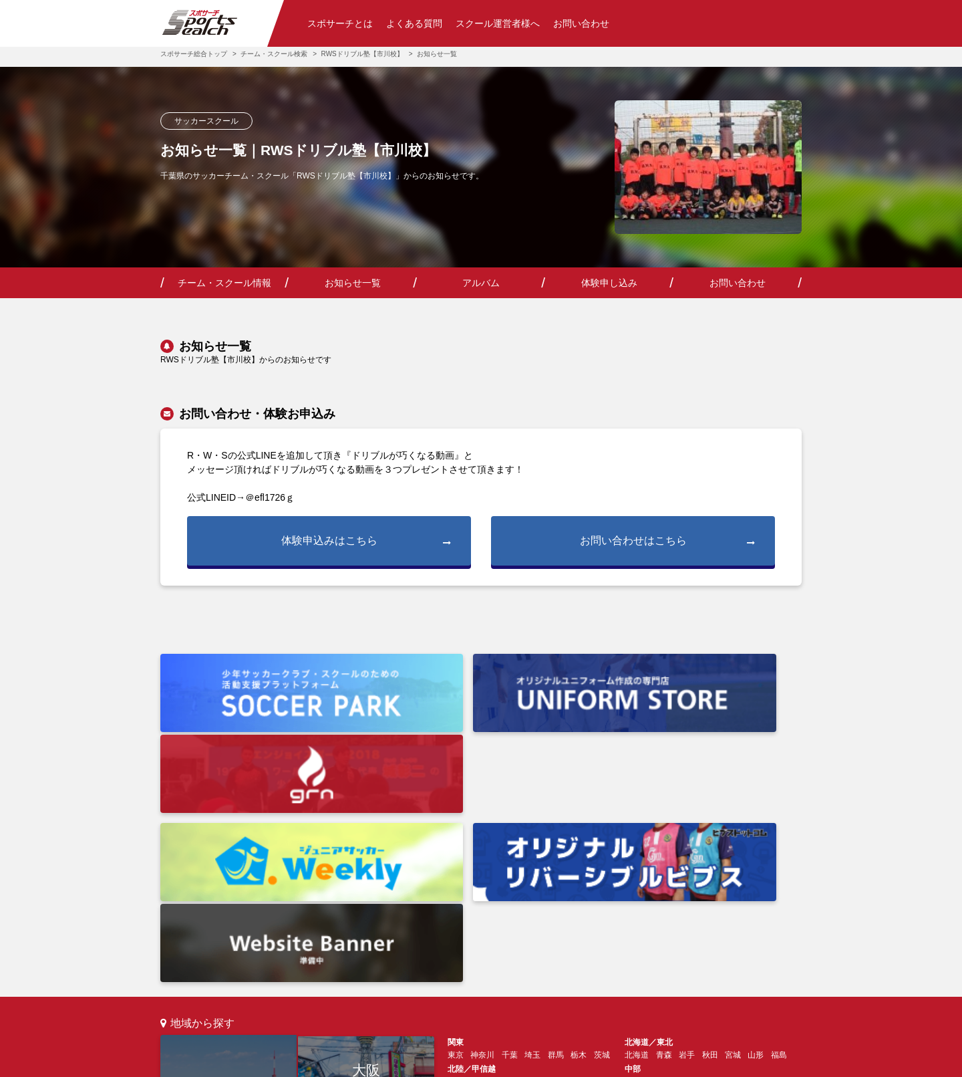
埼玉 (532, 840)
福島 (779, 840)
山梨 (571, 867)
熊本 (725, 920)
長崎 (679, 920)
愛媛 (456, 920)
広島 (633, 894)
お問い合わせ (581, 23)
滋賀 (524, 894)
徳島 (524, 920)
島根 (679, 894)
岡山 (725, 894)
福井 (524, 867)
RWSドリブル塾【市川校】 (362, 53)
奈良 (548, 894)
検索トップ (180, 980)
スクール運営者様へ (498, 23)
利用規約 (395, 1060)
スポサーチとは (340, 23)
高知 (502, 920)
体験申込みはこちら (366, 542)
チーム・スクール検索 (273, 53)
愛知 (633, 867)
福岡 (366, 923)
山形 (756, 840)
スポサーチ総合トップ (193, 53)
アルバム (481, 282)
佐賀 (656, 920)
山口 (656, 894)
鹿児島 (775, 920)
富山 (502, 867)
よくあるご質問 (321, 980)
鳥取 (702, 894)
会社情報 (336, 1060)
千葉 (510, 840)
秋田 (710, 840)
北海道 (637, 840)
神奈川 (482, 840)
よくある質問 (414, 23)
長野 (548, 867)
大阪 (366, 854)
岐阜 (656, 867)
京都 (502, 894)
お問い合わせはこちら (667, 542)
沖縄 (633, 936)
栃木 (579, 840)
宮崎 (748, 920)
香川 (478, 920)
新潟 (456, 867)
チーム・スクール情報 (224, 282)
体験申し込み (609, 282)
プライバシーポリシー (481, 1060)
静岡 (702, 867)
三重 (679, 867)
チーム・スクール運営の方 (415, 980)
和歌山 (575, 894)
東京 (228, 888)
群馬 (556, 840)
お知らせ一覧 (353, 282)
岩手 (687, 840)
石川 (478, 867)
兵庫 (478, 894)
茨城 (602, 840)
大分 (702, 920)
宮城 (733, 840)
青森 (664, 840)
